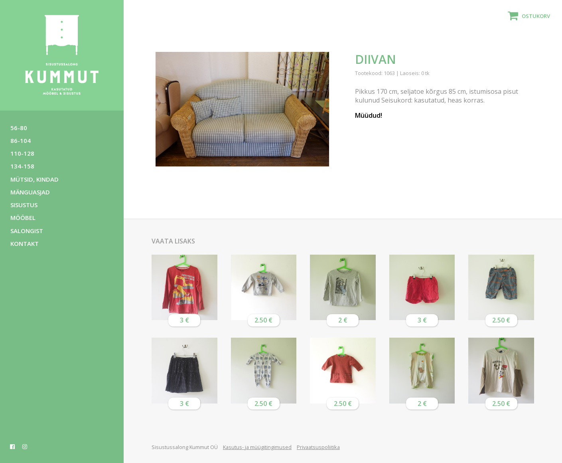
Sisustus (23, 205)
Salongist (26, 231)
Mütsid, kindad (34, 179)
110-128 (22, 153)
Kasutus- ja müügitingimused (257, 447)
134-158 (22, 166)
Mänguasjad (30, 192)
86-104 (20, 140)
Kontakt (24, 243)
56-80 (18, 128)
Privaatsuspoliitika (318, 447)
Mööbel (22, 218)
